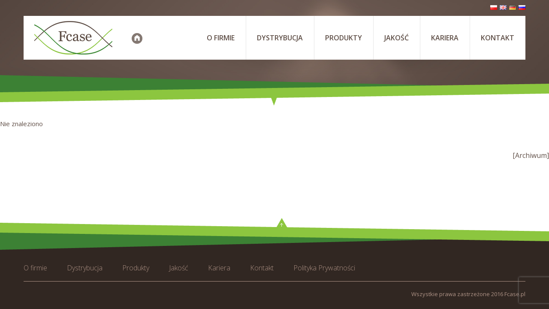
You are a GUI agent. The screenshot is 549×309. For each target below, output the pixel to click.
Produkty (343, 37)
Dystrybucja (280, 37)
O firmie (221, 37)
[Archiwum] (531, 155)
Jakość (396, 37)
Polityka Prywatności (324, 268)
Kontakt (497, 37)
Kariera (445, 37)
